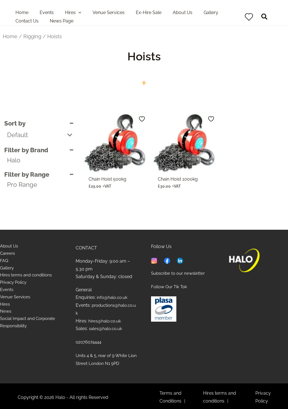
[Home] (244, 260)
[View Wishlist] (249, 17)
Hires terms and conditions (27, 277)
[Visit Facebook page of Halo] (167, 260)
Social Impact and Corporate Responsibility (30, 326)
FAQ (4, 262)
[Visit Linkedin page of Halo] (180, 260)
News (6, 315)
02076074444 (90, 341)
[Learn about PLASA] (163, 308)
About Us (10, 246)
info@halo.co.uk (113, 297)
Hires (5, 307)
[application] (73, 12)
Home (10, 36)
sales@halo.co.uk (106, 328)
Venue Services (16, 300)
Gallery (7, 269)
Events (7, 292)
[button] (264, 17)
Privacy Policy (14, 284)
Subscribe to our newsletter (180, 273)
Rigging (32, 36)
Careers (8, 254)
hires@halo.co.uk (105, 320)
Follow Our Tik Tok (170, 286)
